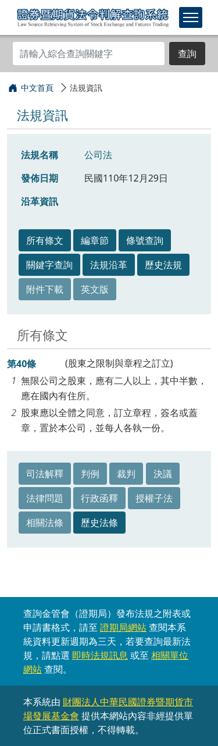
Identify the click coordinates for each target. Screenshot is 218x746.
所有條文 (44, 240)
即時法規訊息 (100, 655)
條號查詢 (144, 240)
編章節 (95, 240)
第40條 (21, 363)
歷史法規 (163, 264)
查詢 (187, 53)
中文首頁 (37, 87)
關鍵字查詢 (49, 264)
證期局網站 (123, 627)
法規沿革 (108, 264)
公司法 (98, 154)
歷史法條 (99, 522)
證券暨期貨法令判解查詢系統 (93, 17)
